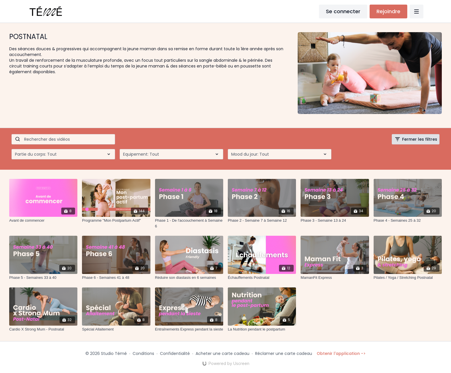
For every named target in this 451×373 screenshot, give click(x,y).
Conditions (143, 353)
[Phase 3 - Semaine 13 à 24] (335, 220)
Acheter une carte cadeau (222, 353)
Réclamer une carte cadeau (283, 353)
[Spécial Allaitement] (116, 329)
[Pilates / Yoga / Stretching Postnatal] (408, 278)
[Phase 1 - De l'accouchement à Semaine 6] (189, 223)
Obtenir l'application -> (341, 353)
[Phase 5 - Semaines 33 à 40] (43, 278)
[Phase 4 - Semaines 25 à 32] (408, 220)
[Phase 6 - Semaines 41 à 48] (116, 278)
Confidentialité (175, 353)
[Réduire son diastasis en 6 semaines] (189, 278)
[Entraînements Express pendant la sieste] (189, 329)
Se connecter (343, 11)
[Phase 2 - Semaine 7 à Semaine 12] (262, 220)
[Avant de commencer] (43, 220)
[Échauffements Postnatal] (262, 278)
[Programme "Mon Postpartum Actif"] (116, 220)
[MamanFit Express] (335, 278)
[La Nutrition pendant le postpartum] (262, 329)
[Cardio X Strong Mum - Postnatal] (43, 329)
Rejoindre (388, 11)
